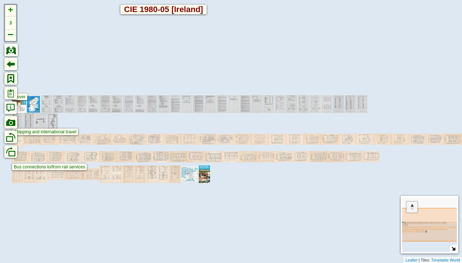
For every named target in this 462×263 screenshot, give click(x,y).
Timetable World (445, 260)
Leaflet (411, 260)
